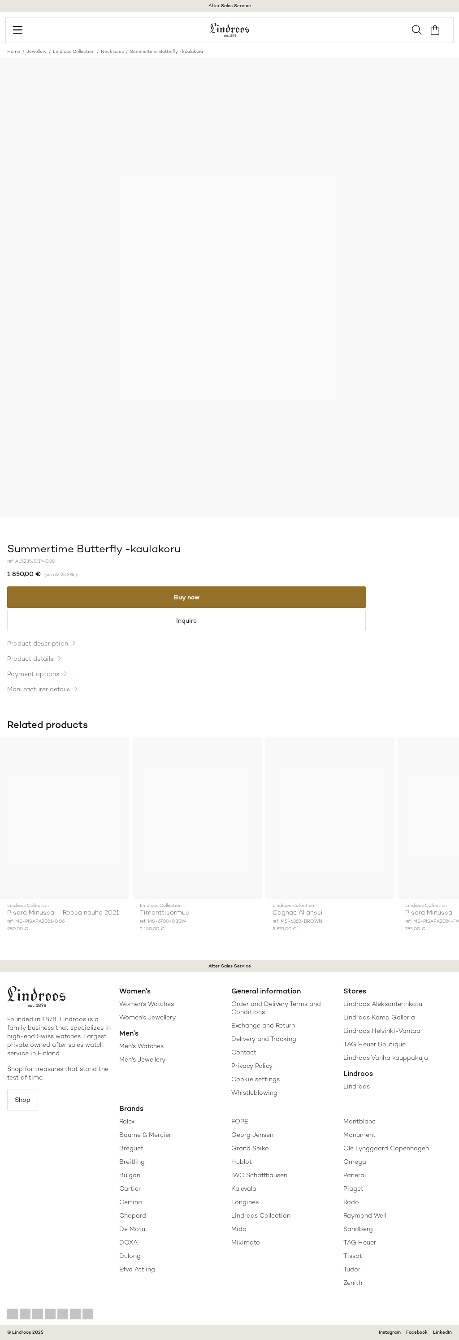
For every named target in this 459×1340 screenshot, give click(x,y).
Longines (245, 1202)
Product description (37, 643)
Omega (354, 1162)
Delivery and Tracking (263, 1039)
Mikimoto (245, 1242)
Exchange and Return (263, 1025)
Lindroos (356, 1086)
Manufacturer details (38, 689)
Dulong (130, 1256)
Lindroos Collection (74, 51)
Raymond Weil (364, 1215)
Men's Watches (141, 1046)
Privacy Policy (252, 1066)
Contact (243, 1052)
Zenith (352, 1283)
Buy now (186, 597)
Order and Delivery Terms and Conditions (276, 1008)
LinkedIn (442, 1332)
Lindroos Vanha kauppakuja (385, 1058)
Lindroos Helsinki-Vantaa (381, 1031)
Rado (351, 1202)
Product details (30, 659)
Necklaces (112, 51)
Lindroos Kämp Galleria (379, 1017)
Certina (130, 1202)
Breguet (131, 1148)
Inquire (186, 620)
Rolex (126, 1121)
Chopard (132, 1215)
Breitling (132, 1162)
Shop (22, 1100)
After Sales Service (229, 6)
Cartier (130, 1188)
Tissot (352, 1256)
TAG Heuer (359, 1242)
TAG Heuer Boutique (374, 1044)
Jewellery (36, 51)
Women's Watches (146, 1004)
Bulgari (130, 1175)
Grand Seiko (250, 1148)
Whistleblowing (254, 1092)
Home (13, 51)
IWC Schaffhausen (259, 1175)
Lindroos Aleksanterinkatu (382, 1004)
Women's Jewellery (147, 1017)
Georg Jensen (252, 1135)
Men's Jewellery (142, 1059)
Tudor (351, 1269)
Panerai (354, 1175)
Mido (239, 1229)
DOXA (128, 1242)
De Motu (132, 1229)
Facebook (417, 1332)
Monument (359, 1135)
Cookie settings (255, 1079)
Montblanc (359, 1121)
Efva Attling (137, 1269)
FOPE (239, 1121)
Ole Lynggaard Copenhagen (386, 1148)
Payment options (33, 674)
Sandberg (358, 1229)
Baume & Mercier (145, 1135)
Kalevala (243, 1188)
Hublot (241, 1162)
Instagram (390, 1332)
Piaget (353, 1188)
